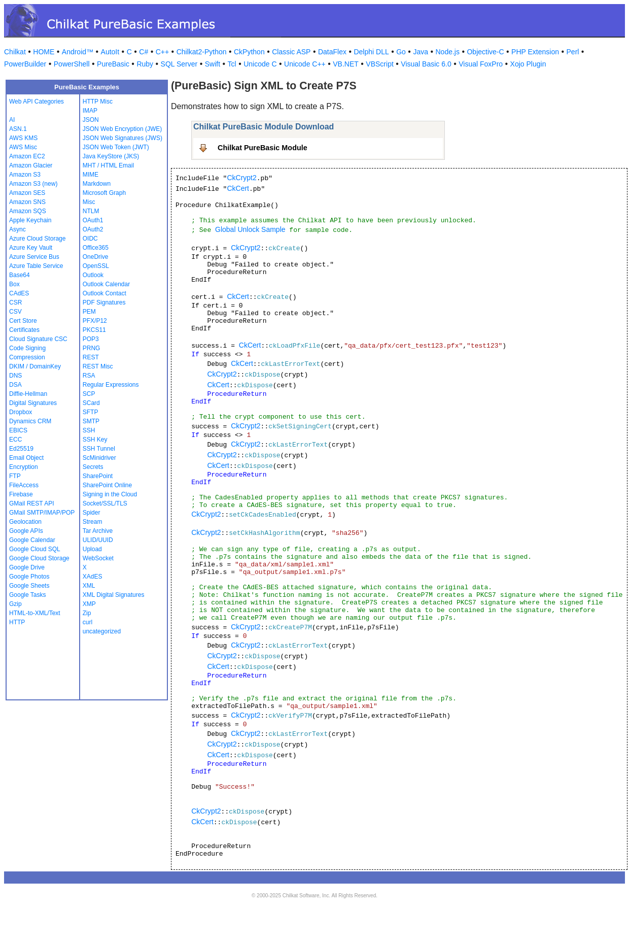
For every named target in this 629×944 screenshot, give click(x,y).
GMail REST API (31, 503)
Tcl (232, 64)
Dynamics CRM (30, 421)
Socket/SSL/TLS (105, 503)
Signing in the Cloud (110, 494)
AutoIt (110, 52)
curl (87, 622)
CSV (15, 311)
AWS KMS (23, 138)
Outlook (93, 275)
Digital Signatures (33, 403)
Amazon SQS (27, 211)
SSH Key (95, 439)
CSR (15, 302)
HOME (43, 52)
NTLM (91, 211)
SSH (89, 430)
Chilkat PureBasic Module (262, 148)
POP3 (91, 339)
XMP (89, 604)
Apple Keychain (30, 220)
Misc (89, 202)
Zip (87, 613)
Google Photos (29, 576)
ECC (15, 439)
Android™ (77, 52)
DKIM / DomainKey (35, 366)
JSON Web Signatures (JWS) (122, 138)
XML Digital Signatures (114, 594)
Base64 (19, 275)
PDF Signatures (104, 302)
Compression (27, 357)
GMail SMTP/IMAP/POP (42, 512)
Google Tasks (27, 594)
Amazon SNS (27, 202)
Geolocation (25, 521)
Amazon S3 (25, 174)
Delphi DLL (371, 52)
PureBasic (113, 64)
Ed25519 (21, 448)
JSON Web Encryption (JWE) (122, 128)
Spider (91, 512)
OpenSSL (96, 265)
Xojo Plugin (528, 64)
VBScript (379, 64)
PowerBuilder (25, 64)
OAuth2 (93, 229)
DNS (15, 375)
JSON (91, 119)
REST (91, 357)
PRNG (91, 348)
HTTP (17, 622)
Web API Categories (36, 101)
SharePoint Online (107, 485)
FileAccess (24, 485)
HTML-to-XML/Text (34, 613)
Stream (92, 521)
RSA (89, 375)
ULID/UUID (98, 540)
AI (12, 119)
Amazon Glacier (30, 165)
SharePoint (98, 476)
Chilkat (15, 52)
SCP (89, 393)
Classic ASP (291, 52)
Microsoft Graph (104, 192)
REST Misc (98, 366)
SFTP (90, 412)
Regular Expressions (111, 384)
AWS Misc (23, 147)
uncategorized (102, 631)
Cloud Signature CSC (38, 339)
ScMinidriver (99, 457)
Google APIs (26, 530)
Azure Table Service (36, 265)
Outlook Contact (104, 293)
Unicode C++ (305, 64)
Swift (212, 64)
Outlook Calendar (106, 284)
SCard (91, 403)
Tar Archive (98, 530)
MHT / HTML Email (108, 165)
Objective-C (485, 52)
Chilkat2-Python (202, 52)
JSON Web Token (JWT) (116, 147)
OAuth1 (93, 220)
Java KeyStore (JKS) (111, 156)
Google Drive (27, 567)
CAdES (19, 293)
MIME (90, 174)
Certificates (24, 329)
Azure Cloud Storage (37, 238)
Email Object (26, 457)
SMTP (91, 421)
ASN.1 (18, 128)
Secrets (93, 466)
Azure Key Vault (30, 247)
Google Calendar (32, 540)
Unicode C (259, 64)
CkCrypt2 (241, 178)
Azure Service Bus (34, 256)
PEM (89, 311)
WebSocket (98, 558)
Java (420, 52)
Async (17, 229)
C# (143, 52)
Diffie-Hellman (28, 393)
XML (89, 585)
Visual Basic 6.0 (426, 64)
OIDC (90, 238)
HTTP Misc (98, 101)
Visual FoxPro (481, 64)
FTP (15, 476)
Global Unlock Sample (250, 229)
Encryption (23, 466)
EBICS (18, 430)
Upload (92, 549)
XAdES (92, 576)
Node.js (448, 52)
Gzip (15, 604)
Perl (573, 52)
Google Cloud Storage (39, 558)
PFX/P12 (95, 320)
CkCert (238, 188)
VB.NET (346, 64)
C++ (162, 52)
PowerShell (72, 64)
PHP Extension (535, 52)
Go (401, 52)
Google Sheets (29, 585)
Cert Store (23, 320)
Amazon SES (27, 192)
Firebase (21, 494)
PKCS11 (94, 329)
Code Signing (27, 348)
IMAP (90, 110)
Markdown (97, 183)
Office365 (96, 247)
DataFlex (332, 52)
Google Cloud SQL (34, 549)
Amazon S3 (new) (33, 183)
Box (14, 284)
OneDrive (96, 256)
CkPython (249, 52)
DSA (15, 384)
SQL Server (179, 64)
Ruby (144, 64)
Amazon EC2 (27, 156)
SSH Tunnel (99, 448)
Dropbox (20, 412)
